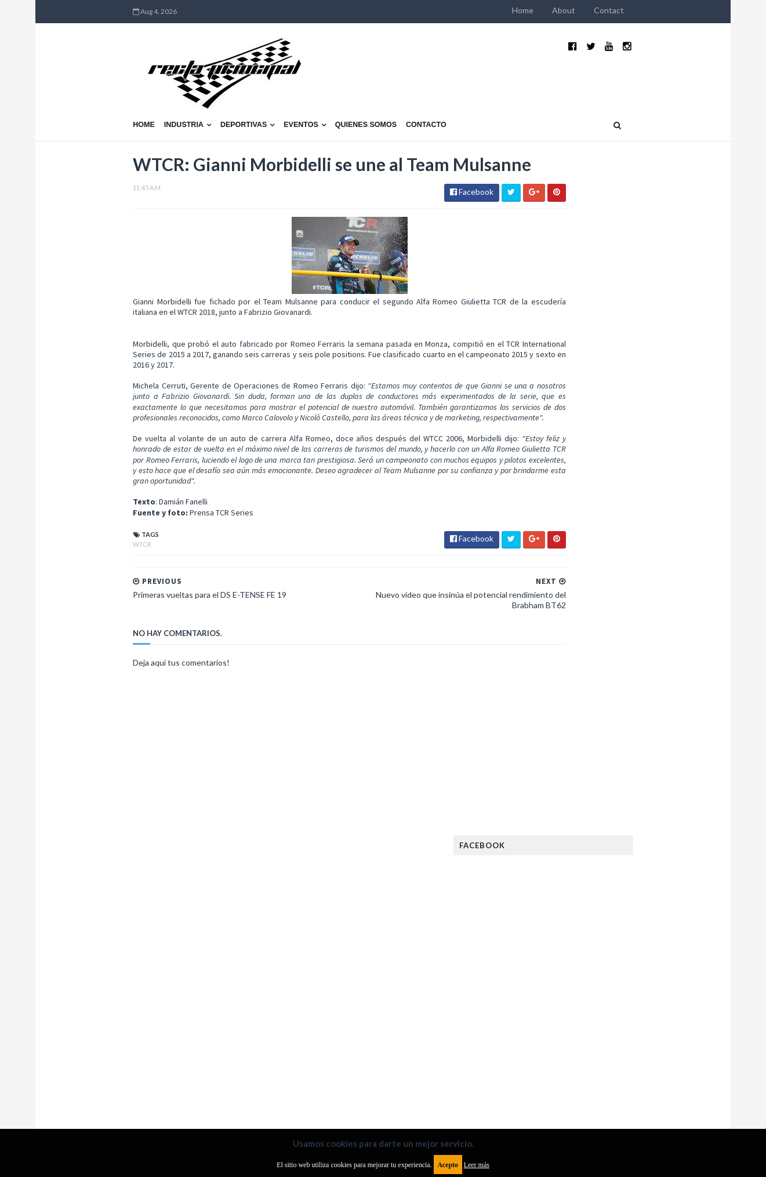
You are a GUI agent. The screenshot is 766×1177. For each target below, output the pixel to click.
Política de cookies (530, 1083)
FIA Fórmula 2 (617, 829)
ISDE (604, 885)
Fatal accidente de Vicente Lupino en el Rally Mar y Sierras (641, 681)
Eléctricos (553, 792)
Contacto (351, 97)
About (638, 10)
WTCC (544, 1033)
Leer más (476, 1165)
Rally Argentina (642, 978)
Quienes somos (291, 97)
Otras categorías (567, 978)
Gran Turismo (559, 885)
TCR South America (568, 1015)
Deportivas (169, 97)
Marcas (619, 922)
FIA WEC (608, 848)
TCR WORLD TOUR (645, 1015)
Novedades (636, 959)
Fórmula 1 (604, 866)
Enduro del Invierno (623, 792)
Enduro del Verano (569, 811)
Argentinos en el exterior (580, 755)
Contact (684, 10)
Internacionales (564, 903)
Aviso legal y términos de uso (111, 1083)
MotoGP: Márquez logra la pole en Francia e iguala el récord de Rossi (641, 624)
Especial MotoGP (647, 811)
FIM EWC (648, 848)
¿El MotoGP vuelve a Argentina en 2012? (628, 561)
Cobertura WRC (606, 774)
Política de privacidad (315, 1083)
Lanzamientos (633, 903)
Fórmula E (654, 866)
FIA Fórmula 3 (558, 848)
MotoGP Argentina (569, 940)
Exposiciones (557, 829)
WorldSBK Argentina (640, 1033)
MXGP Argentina (563, 922)
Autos (651, 755)
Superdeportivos (654, 996)
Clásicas (549, 774)
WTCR (68, 556)
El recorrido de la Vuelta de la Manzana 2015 (642, 503)
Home (597, 10)
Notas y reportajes (568, 959)
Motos (630, 940)
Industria (109, 97)
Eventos (226, 97)
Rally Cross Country (571, 996)
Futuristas (553, 866)
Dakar (659, 774)
